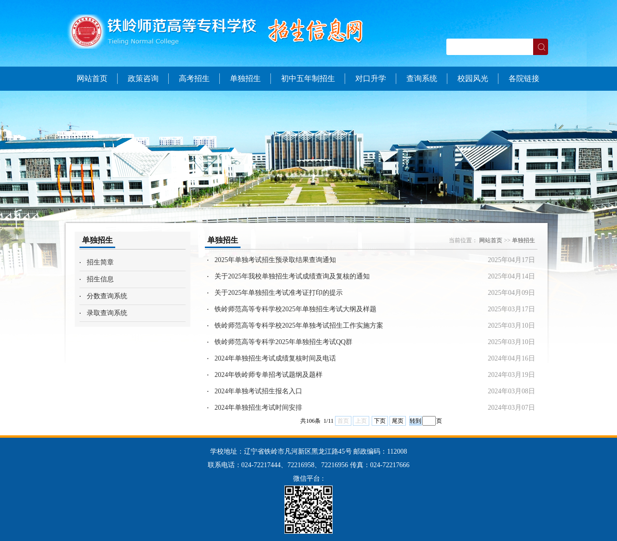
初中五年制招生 (308, 78)
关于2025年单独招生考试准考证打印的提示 (279, 292)
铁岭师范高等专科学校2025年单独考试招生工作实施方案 (299, 325)
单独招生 (245, 78)
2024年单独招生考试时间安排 (258, 407)
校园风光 (472, 78)
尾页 (397, 420)
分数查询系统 (107, 296)
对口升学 (370, 78)
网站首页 (92, 78)
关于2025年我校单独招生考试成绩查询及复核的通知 (292, 276)
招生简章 (100, 262)
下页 (380, 420)
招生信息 (100, 279)
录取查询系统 (107, 313)
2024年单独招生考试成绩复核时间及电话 (275, 358)
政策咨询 (143, 78)
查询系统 (421, 78)
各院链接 (524, 78)
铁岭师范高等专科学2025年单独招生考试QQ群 (283, 342)
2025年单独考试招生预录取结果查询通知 (275, 260)
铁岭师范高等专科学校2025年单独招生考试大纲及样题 (295, 309)
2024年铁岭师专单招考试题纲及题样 (268, 374)
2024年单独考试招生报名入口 (258, 391)
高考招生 (194, 78)
